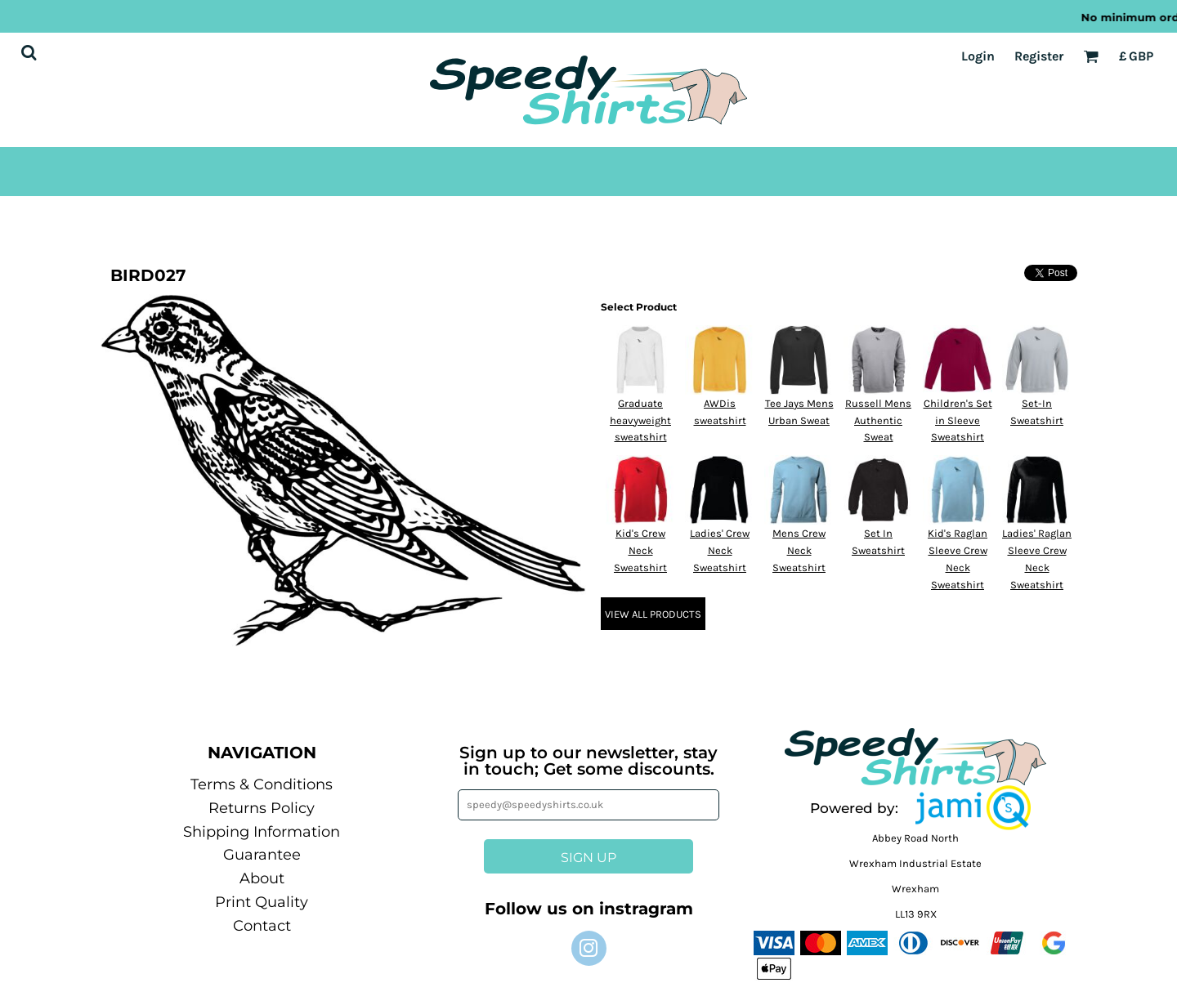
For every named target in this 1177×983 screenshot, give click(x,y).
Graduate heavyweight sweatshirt (640, 420)
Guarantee (262, 855)
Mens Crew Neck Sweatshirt (799, 550)
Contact (262, 926)
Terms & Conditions (261, 784)
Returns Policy (261, 808)
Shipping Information (261, 832)
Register (1038, 56)
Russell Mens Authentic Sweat (878, 420)
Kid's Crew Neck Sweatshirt (640, 550)
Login (978, 56)
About (261, 878)
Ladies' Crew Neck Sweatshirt (720, 550)
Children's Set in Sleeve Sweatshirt (958, 420)
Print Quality (261, 902)
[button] (973, 807)
